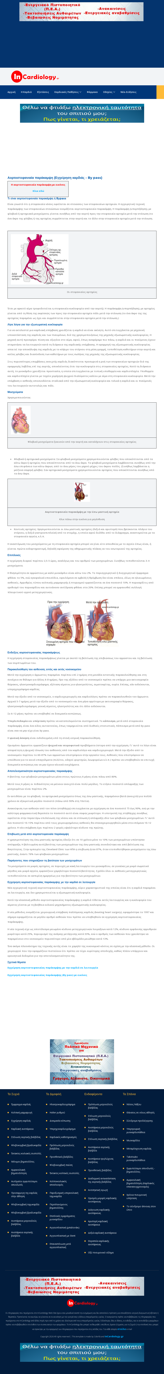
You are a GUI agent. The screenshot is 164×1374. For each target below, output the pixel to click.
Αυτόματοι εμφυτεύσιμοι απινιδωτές (24, 1183)
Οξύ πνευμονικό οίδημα (101, 1252)
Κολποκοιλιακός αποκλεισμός (58, 1183)
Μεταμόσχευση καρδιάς (139, 1148)
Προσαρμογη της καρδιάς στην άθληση (24, 1194)
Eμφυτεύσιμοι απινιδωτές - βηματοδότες (141, 1170)
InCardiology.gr (114, 1336)
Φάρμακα (92, 92)
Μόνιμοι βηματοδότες (22, 1161)
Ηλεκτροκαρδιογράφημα (62, 1104)
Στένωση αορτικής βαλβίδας (26, 1137)
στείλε (121, 1329)
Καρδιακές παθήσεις (66, 92)
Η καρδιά (26, 92)
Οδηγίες (107, 92)
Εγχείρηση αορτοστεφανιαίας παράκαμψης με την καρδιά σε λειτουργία (53, 967)
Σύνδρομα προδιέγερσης (140, 1120)
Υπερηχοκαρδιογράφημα (62, 1128)
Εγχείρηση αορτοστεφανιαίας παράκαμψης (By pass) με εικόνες (47, 975)
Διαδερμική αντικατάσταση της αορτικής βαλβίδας (102, 1180)
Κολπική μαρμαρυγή (21, 1112)
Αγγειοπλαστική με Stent (62, 1235)
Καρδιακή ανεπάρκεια (22, 1128)
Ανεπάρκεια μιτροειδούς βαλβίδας (24, 1222)
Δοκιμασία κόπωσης (60, 1120)
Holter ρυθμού (57, 1112)
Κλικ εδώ (38, 190)
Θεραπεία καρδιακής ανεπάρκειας (98, 1242)
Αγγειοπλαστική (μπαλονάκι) (64, 1227)
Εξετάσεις (43, 92)
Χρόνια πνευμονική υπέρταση (137, 1196)
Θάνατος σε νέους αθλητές (141, 1112)
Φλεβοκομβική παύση (61, 1164)
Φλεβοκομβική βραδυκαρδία (26, 1145)
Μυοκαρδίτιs (133, 1140)
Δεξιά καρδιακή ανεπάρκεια (102, 1232)
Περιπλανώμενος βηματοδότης (58, 1206)
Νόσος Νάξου (134, 1104)
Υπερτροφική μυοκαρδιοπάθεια (136, 1130)
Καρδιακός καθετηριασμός (63, 1137)
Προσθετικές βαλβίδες (61, 1156)
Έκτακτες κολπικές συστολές (64, 1173)
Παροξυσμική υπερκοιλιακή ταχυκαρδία (64, 1194)
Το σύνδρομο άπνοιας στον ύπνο (141, 1208)
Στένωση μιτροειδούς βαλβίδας (99, 1117)
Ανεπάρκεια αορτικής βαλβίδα (22, 1234)
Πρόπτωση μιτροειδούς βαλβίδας (62, 1147)
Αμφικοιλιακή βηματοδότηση (19, 1171)
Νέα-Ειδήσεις (128, 92)
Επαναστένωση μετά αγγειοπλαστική (60, 1245)
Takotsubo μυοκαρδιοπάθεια (136, 1158)
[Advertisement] (82, 45)
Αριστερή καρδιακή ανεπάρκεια (98, 1223)
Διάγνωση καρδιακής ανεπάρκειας (99, 1211)
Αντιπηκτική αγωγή (98, 1189)
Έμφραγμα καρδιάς (21, 1104)
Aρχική (12, 92)
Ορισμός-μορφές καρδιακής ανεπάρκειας (102, 1200)
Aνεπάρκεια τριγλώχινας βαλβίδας (100, 1160)
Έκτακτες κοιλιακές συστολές (26, 1153)
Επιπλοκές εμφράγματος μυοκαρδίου (62, 1217)
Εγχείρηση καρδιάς (21, 1120)
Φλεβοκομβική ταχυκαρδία (25, 1204)
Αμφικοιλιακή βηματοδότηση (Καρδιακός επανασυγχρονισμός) (140, 1183)
